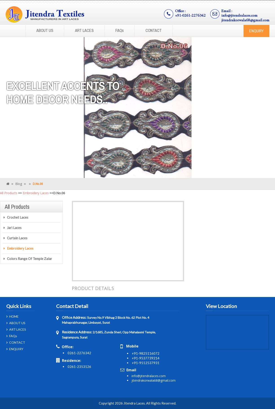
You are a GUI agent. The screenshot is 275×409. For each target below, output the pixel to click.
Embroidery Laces (36, 193)
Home (13, 31)
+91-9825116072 (145, 353)
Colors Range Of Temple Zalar (29, 259)
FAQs (120, 30)
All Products (8, 193)
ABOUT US (45, 30)
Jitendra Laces (134, 403)
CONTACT (154, 30)
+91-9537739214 (145, 358)
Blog (18, 184)
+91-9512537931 (145, 363)
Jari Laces (14, 228)
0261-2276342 (79, 353)
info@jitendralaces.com (239, 16)
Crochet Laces (17, 217)
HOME (14, 316)
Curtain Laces (17, 238)
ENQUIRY (256, 31)
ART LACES (85, 30)
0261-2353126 (79, 367)
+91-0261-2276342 (190, 16)
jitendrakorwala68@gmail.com (245, 20)
